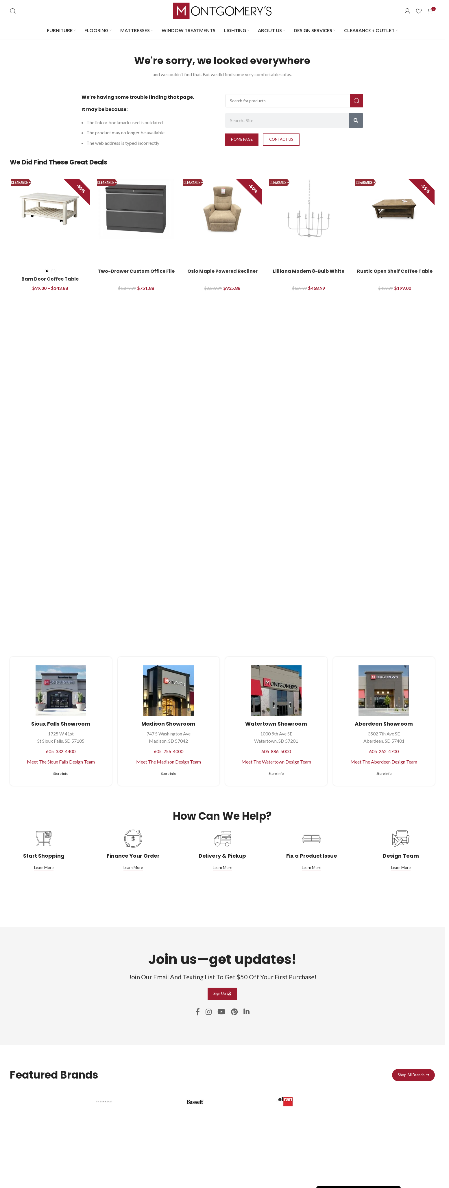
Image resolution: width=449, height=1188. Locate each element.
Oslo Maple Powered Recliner (222, 271)
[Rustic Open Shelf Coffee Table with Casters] (394, 209)
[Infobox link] (131, 1134)
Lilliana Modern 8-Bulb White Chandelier (308, 274)
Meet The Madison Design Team (168, 761)
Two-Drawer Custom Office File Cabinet (136, 274)
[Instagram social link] (209, 1012)
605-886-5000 (276, 751)
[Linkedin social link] (246, 1012)
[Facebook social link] (198, 1012)
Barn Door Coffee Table (50, 279)
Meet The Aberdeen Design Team (383, 761)
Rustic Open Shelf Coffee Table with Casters (395, 274)
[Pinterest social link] (234, 1012)
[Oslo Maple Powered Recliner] (222, 209)
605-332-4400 (60, 751)
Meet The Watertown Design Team (276, 761)
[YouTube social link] (221, 1012)
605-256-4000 (168, 751)
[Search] (13, 11)
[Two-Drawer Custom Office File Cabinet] (136, 209)
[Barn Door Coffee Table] (50, 209)
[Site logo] (222, 10)
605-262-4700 (384, 751)
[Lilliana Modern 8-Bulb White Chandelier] (308, 209)
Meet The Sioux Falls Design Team (61, 761)
